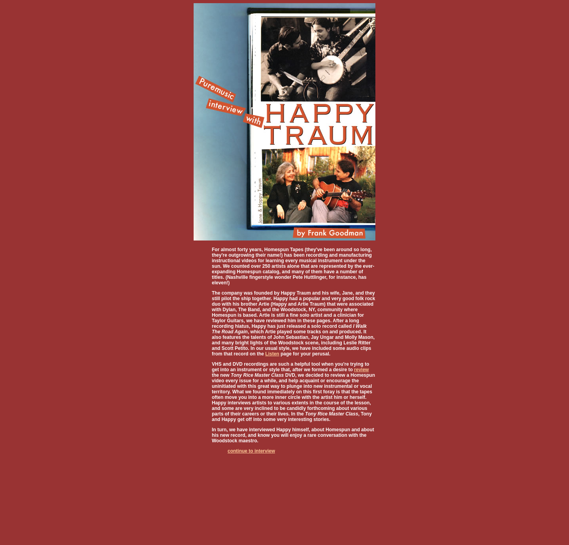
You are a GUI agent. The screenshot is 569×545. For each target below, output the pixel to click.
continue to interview (251, 451)
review (361, 369)
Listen (272, 354)
